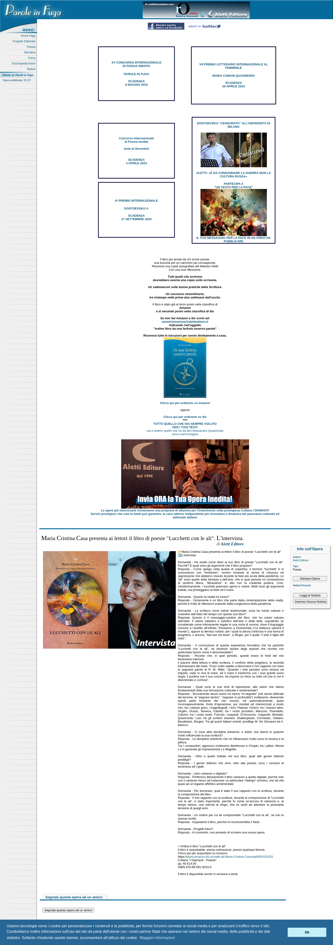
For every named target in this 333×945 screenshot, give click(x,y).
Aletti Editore (300, 560)
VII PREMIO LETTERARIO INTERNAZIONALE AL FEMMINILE (233, 66)
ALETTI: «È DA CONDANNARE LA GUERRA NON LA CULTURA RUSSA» (233, 174)
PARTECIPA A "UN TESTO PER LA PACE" (233, 185)
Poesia (32, 47)
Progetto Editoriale (25, 41)
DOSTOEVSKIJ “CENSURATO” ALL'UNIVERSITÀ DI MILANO (233, 125)
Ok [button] (307, 932)
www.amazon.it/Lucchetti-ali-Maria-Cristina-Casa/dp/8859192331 (230, 856)
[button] (283, 932)
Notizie (32, 69)
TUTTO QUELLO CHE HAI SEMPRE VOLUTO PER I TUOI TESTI (185, 425)
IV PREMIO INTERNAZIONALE (136, 200)
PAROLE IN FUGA (136, 74)
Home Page (29, 35)
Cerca (32, 58)
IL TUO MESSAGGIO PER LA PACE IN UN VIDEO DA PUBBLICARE (233, 239)
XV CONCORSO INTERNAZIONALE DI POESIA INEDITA (136, 64)
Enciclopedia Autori (24, 63)
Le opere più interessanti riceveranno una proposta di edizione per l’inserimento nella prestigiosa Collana (185, 510)
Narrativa (30, 52)
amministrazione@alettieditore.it (185, 321)
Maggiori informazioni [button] (157, 938)
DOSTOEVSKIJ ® (136, 208)
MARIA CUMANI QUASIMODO (234, 75)
